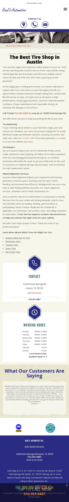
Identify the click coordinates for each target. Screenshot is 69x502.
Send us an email (34, 460)
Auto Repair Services (34, 446)
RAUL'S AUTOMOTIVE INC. (18, 45)
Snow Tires (11, 248)
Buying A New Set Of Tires (18, 237)
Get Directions (34, 292)
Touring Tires (12, 245)
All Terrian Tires (13, 252)
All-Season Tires (13, 241)
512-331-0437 (15, 53)
